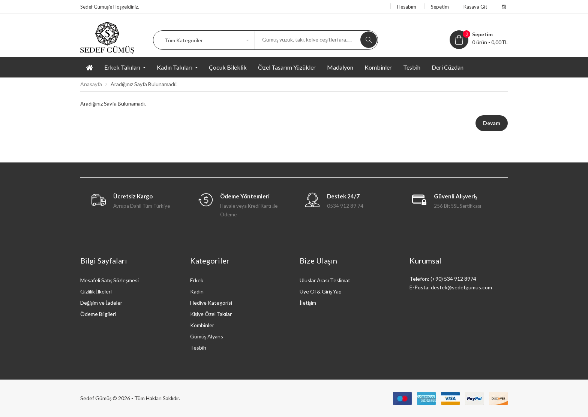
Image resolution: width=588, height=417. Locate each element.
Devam (491, 123)
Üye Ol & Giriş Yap (321, 291)
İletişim (308, 302)
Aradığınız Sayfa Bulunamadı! (144, 84)
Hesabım (406, 7)
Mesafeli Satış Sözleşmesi (109, 280)
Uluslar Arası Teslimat (325, 280)
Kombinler (202, 325)
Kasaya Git (475, 7)
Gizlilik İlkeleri (96, 291)
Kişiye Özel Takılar (211, 314)
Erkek (196, 280)
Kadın (197, 291)
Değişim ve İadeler (101, 302)
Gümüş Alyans (206, 336)
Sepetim (440, 7)
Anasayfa (91, 84)
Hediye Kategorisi (211, 302)
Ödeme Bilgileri (98, 314)
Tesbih (198, 347)
